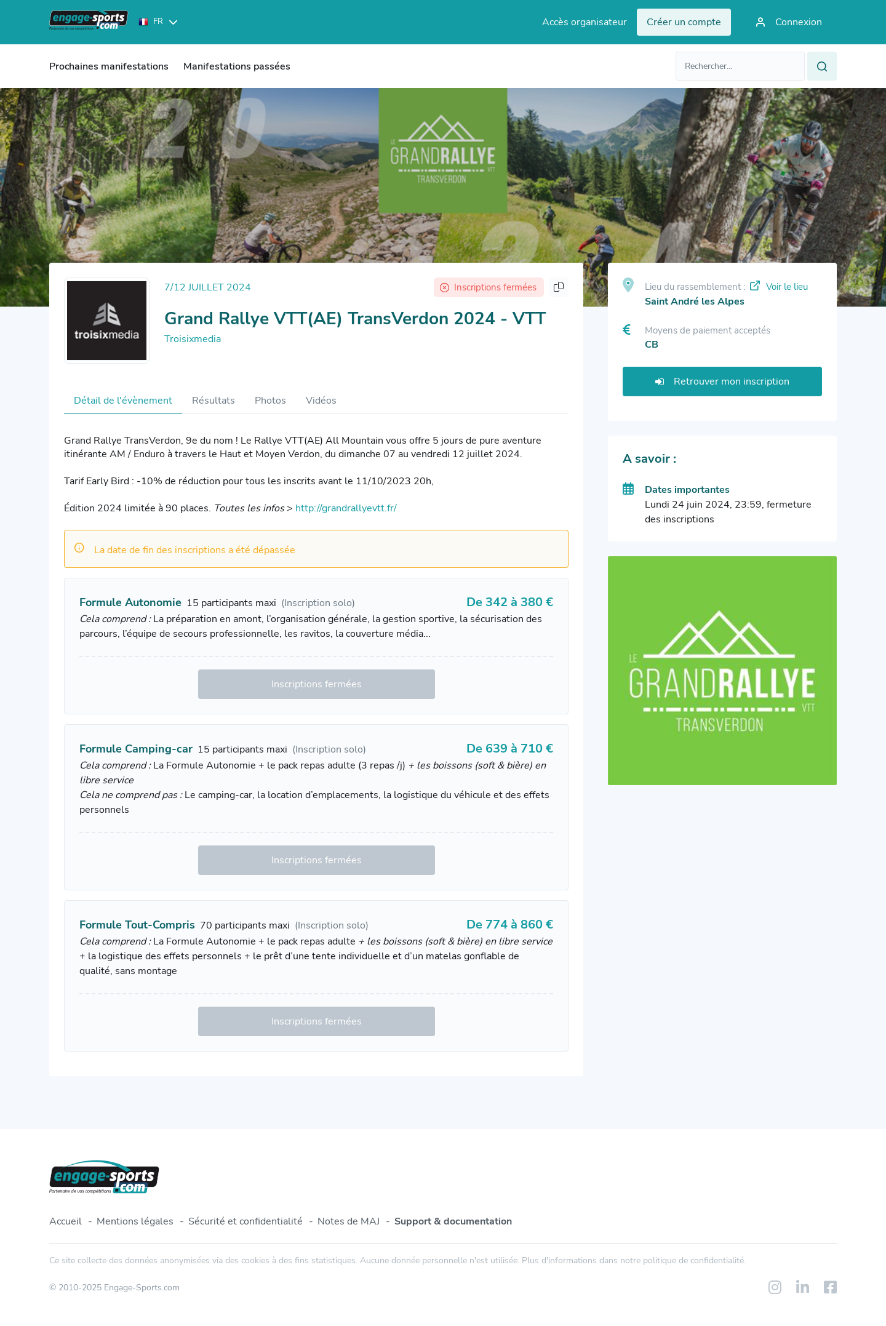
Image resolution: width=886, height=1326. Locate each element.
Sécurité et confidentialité (245, 1221)
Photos (270, 400)
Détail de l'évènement (123, 400)
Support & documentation (453, 1221)
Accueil (65, 1221)
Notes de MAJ (348, 1221)
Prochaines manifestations (109, 66)
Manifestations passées (236, 66)
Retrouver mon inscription (722, 381)
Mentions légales (135, 1221)
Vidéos (321, 400)
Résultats (213, 400)
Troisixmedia (192, 339)
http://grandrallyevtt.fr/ (346, 508)
